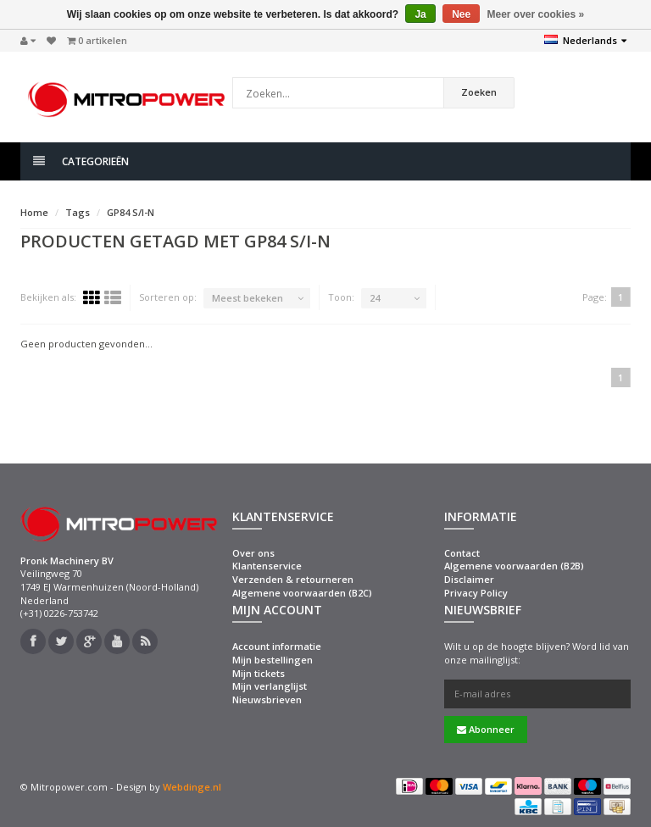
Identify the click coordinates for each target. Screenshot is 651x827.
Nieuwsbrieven (267, 699)
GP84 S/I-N (130, 212)
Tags (77, 212)
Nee (461, 14)
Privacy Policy (476, 592)
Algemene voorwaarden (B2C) (302, 592)
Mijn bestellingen (272, 659)
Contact (462, 553)
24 (375, 297)
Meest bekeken (247, 297)
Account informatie (276, 646)
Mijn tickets (258, 673)
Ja (420, 14)
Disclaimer (469, 579)
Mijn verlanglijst (269, 686)
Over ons (253, 553)
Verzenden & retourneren (292, 579)
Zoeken (479, 92)
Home (34, 212)
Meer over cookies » (536, 14)
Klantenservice (267, 565)
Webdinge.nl (192, 786)
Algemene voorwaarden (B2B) (514, 565)
